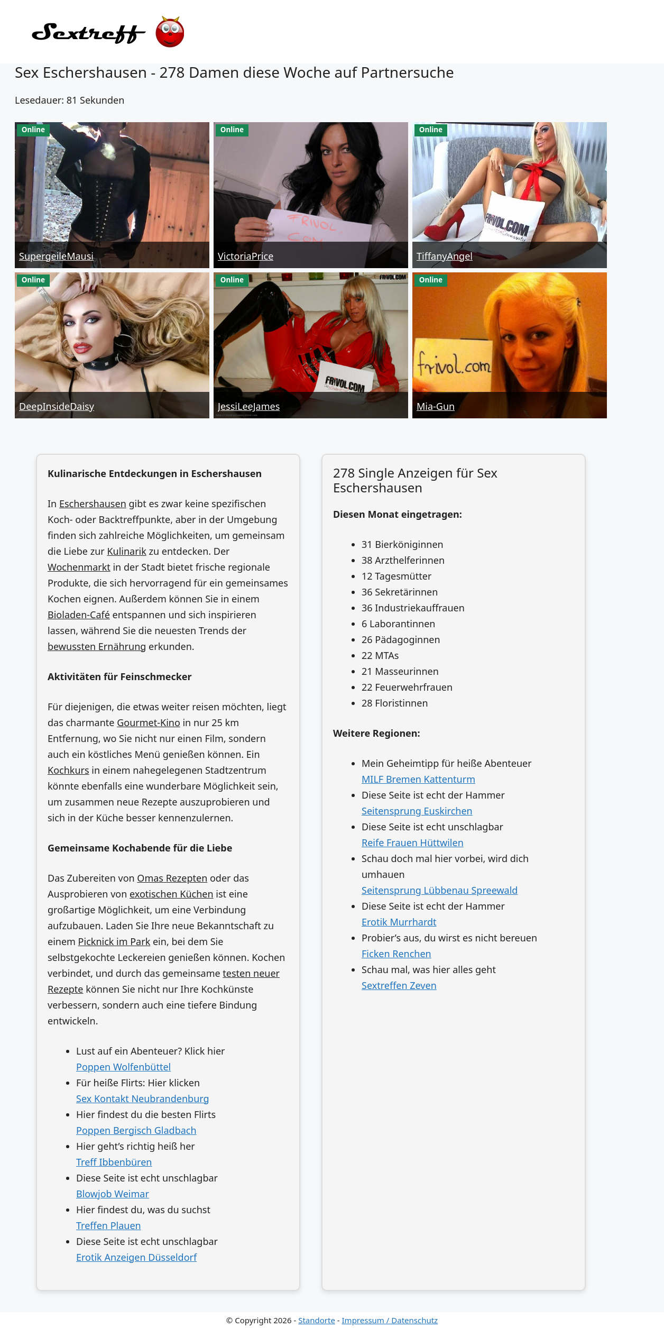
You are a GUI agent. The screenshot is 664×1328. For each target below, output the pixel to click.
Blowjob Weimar (112, 1193)
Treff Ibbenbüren (114, 1162)
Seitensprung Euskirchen (417, 810)
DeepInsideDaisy (56, 406)
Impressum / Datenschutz (390, 1320)
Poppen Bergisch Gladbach (136, 1130)
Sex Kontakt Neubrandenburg (142, 1098)
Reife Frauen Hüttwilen (413, 842)
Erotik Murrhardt (399, 921)
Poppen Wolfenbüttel (123, 1066)
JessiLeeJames (249, 406)
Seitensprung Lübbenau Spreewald (440, 890)
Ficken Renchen (396, 953)
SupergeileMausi (56, 256)
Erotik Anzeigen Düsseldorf (136, 1257)
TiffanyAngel (445, 256)
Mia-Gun (436, 406)
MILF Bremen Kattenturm (418, 779)
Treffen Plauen (108, 1225)
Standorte (316, 1320)
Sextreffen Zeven (399, 985)
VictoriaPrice (245, 256)
